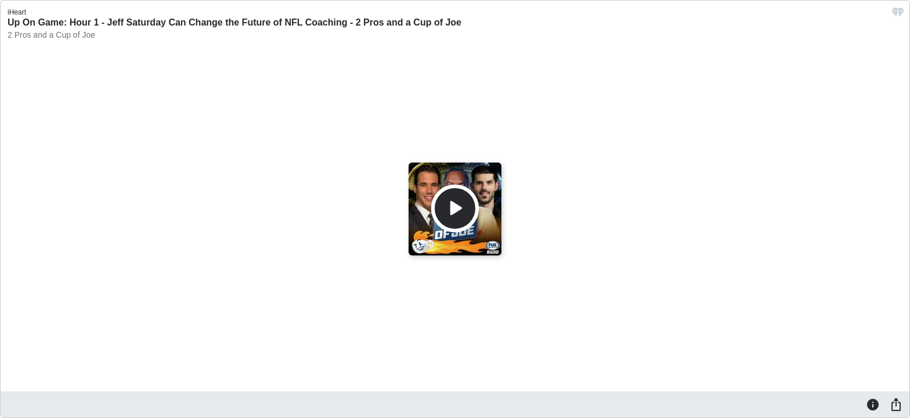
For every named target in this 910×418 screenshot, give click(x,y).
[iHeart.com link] (898, 15)
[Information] (872, 404)
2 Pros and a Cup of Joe (51, 34)
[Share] (896, 404)
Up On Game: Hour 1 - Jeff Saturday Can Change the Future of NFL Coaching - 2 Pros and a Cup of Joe (234, 22)
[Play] (455, 208)
